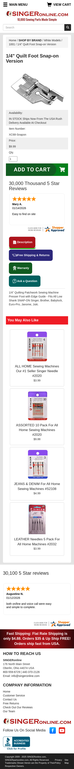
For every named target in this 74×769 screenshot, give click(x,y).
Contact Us (10, 698)
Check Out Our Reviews (18, 706)
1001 (12, 44)
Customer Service (14, 694)
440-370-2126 (31, 671)
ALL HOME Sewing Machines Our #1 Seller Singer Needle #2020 (37, 370)
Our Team (9, 710)
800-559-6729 (11, 671)
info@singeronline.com (25, 675)
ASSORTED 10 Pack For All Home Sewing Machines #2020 (37, 429)
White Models (52, 40)
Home (12, 40)
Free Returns (11, 702)
